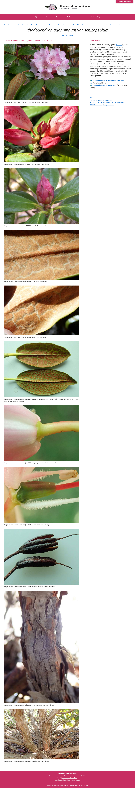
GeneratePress (83, 785)
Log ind (91, 17)
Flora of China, (101, 100)
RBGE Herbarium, (102, 105)
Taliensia (119, 45)
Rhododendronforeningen (74, 6)
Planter (60, 17)
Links (83, 17)
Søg (98, 17)
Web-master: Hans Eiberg (70, 778)
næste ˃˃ (71, 35)
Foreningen (48, 17)
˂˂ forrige (63, 35)
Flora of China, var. (107, 102)
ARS (91, 98)
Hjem (37, 17)
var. (98, 85)
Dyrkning (72, 17)
